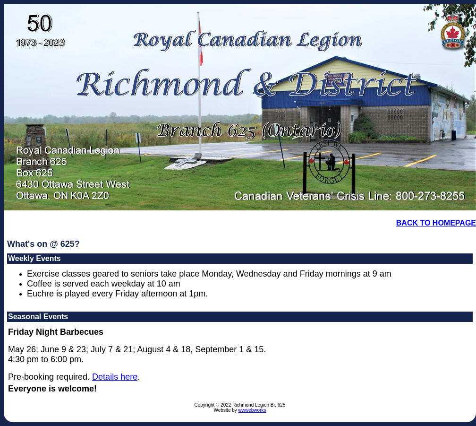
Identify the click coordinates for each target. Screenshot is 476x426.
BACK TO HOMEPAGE (436, 223)
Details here (114, 377)
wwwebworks (252, 410)
